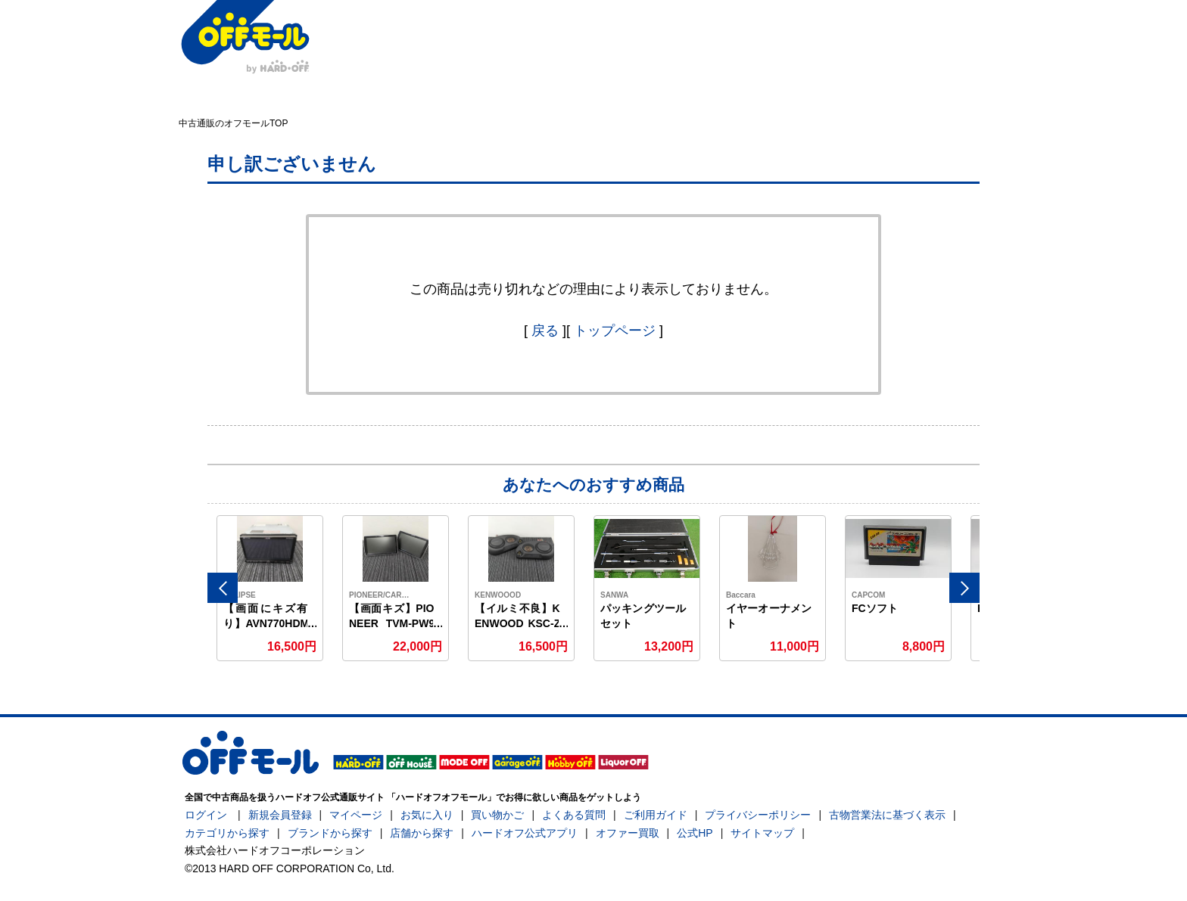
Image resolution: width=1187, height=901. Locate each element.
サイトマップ (762, 833)
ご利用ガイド (655, 815)
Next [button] (964, 588)
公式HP (694, 833)
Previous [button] (222, 588)
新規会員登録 (280, 815)
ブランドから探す (330, 833)
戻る (545, 330)
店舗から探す (421, 833)
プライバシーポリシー (758, 815)
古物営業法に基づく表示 (887, 815)
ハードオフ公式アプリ (525, 833)
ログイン (206, 815)
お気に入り (426, 815)
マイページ (355, 815)
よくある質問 (574, 815)
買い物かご (497, 815)
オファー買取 (627, 833)
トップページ (615, 330)
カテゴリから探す (227, 833)
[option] (270, 588)
